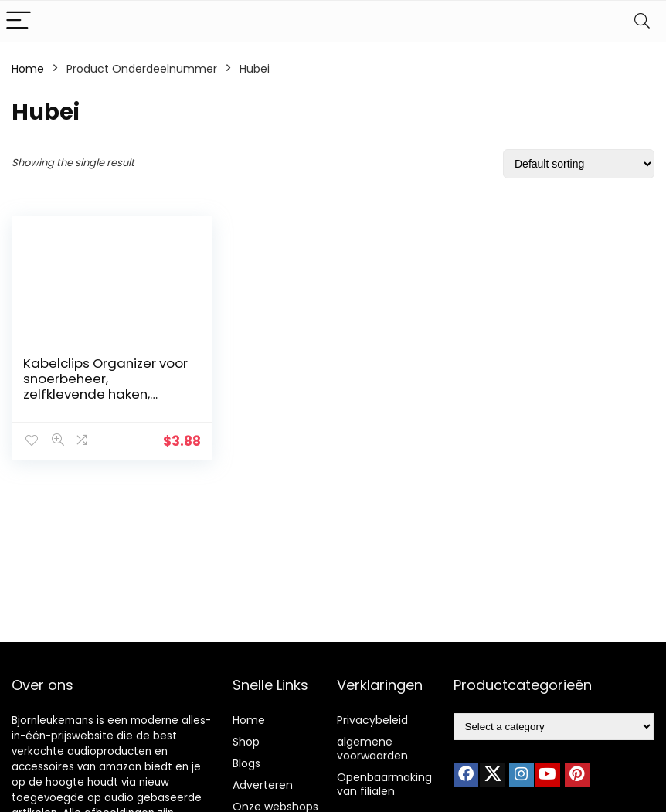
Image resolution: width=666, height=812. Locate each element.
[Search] (642, 21)
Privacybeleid (372, 720)
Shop (246, 741)
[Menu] (18, 21)
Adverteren (263, 785)
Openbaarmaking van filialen (384, 784)
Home (28, 68)
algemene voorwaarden (372, 748)
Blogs (246, 763)
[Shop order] (578, 163)
